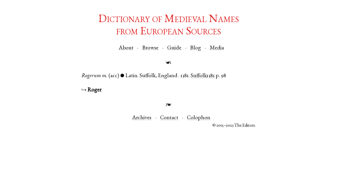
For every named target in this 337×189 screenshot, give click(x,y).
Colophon (198, 118)
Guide (174, 48)
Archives (141, 118)
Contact (169, 118)
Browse (150, 48)
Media (217, 48)
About (126, 48)
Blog (195, 48)
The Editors (244, 125)
